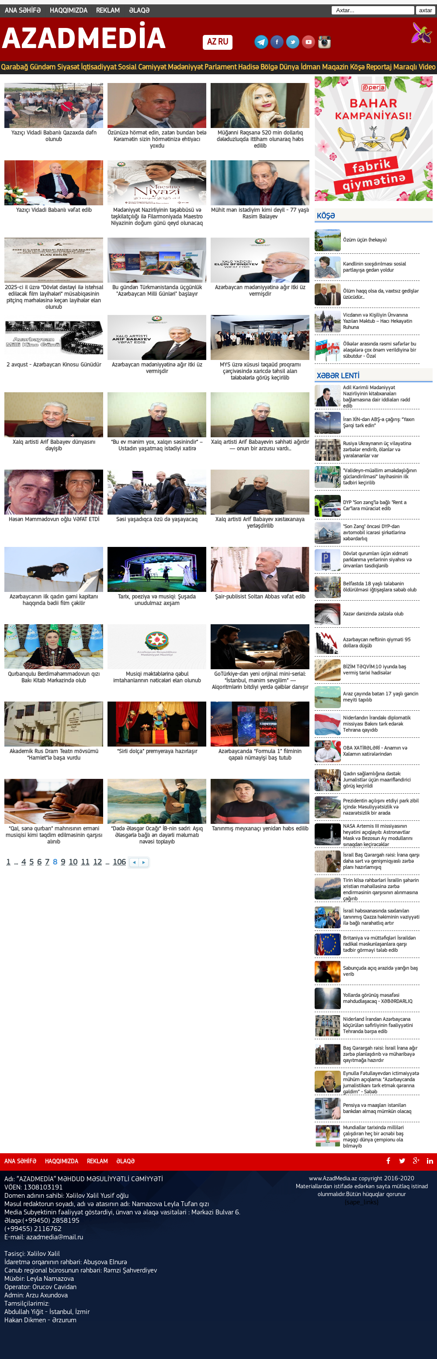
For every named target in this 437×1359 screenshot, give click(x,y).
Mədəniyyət (185, 67)
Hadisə (248, 67)
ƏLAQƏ (139, 10)
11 (85, 862)
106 (119, 862)
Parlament (220, 67)
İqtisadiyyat (98, 67)
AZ (211, 42)
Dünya (289, 67)
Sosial (127, 67)
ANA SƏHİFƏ (23, 10)
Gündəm (42, 67)
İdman (310, 67)
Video (427, 67)
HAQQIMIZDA (68, 10)
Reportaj (379, 67)
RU (223, 42)
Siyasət (68, 67)
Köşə (357, 67)
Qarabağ (14, 67)
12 (97, 862)
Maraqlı (405, 67)
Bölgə (268, 67)
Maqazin (335, 67)
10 (73, 862)
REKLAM (108, 10)
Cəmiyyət (152, 67)
